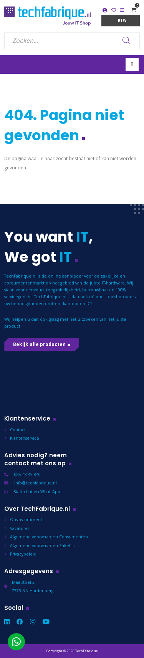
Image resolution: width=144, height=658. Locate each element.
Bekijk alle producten (39, 344)
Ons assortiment (26, 519)
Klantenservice (24, 438)
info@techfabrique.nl (35, 483)
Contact (18, 429)
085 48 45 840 (27, 474)
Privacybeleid (23, 554)
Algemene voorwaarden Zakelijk (42, 545)
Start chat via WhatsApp (36, 491)
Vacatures (19, 528)
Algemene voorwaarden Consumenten (49, 536)
